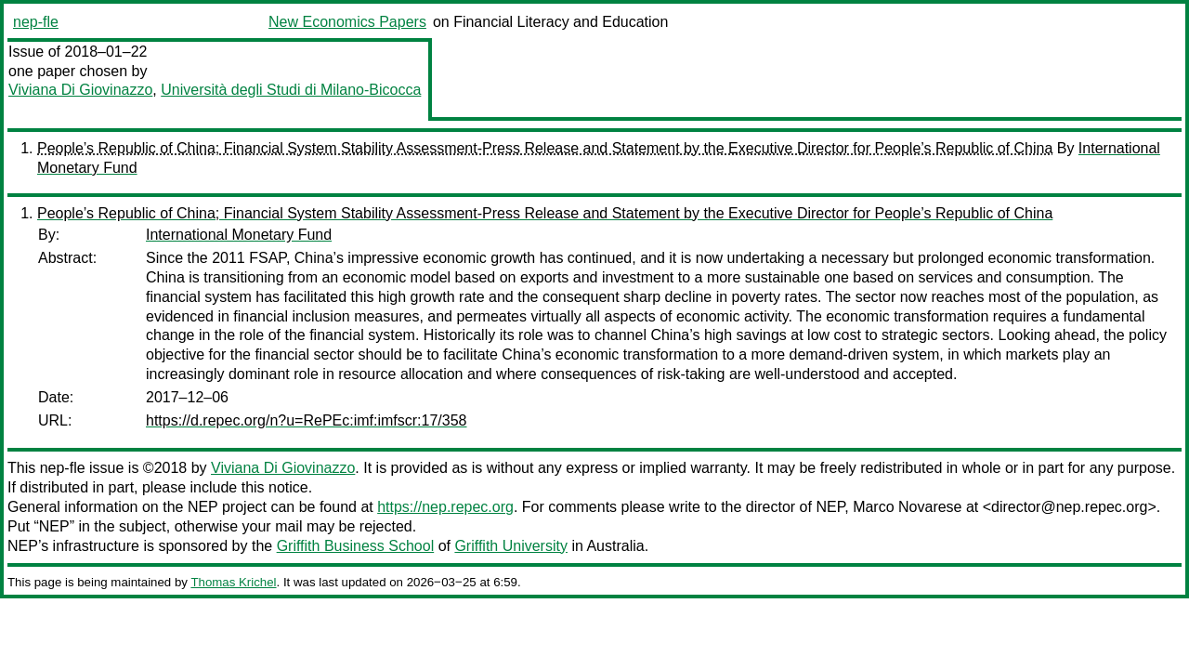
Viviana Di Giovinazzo (80, 90)
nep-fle (36, 22)
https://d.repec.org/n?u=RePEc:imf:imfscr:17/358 (306, 420)
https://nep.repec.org (445, 507)
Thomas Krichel (233, 582)
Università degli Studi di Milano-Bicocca (291, 90)
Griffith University (511, 546)
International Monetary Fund (239, 235)
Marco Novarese (907, 507)
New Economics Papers (347, 22)
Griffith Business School (356, 546)
